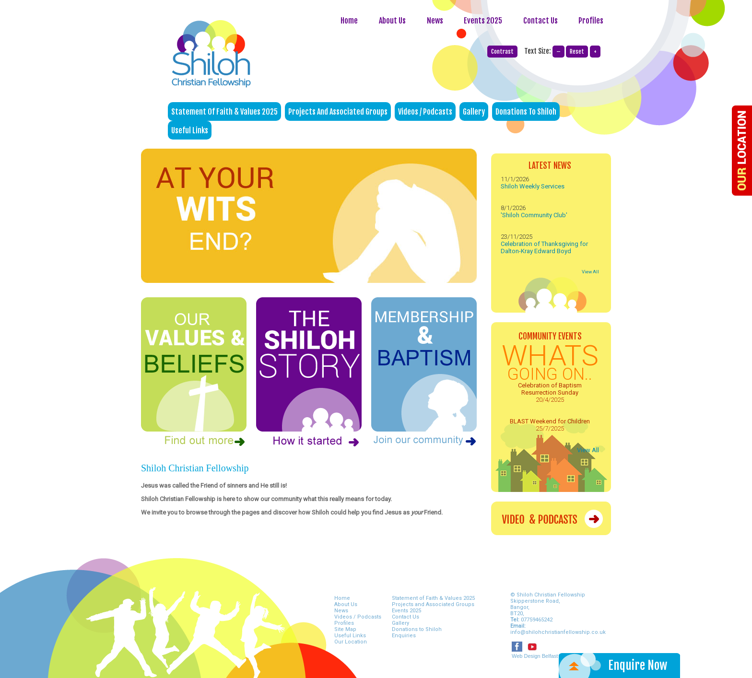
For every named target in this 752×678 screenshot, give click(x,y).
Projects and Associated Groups (338, 112)
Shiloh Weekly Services (532, 186)
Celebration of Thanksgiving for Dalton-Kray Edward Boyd (544, 247)
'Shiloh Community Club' (534, 215)
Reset (577, 51)
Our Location (350, 642)
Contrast (502, 51)
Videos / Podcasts (425, 112)
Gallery (474, 112)
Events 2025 (483, 20)
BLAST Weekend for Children (550, 421)
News (436, 20)
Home (349, 20)
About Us (392, 20)
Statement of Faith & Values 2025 (224, 112)
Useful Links (189, 130)
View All (590, 271)
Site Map (345, 629)
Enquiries (404, 635)
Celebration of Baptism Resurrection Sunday (550, 389)
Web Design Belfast (535, 656)
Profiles (590, 20)
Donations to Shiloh (525, 112)
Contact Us (541, 20)
